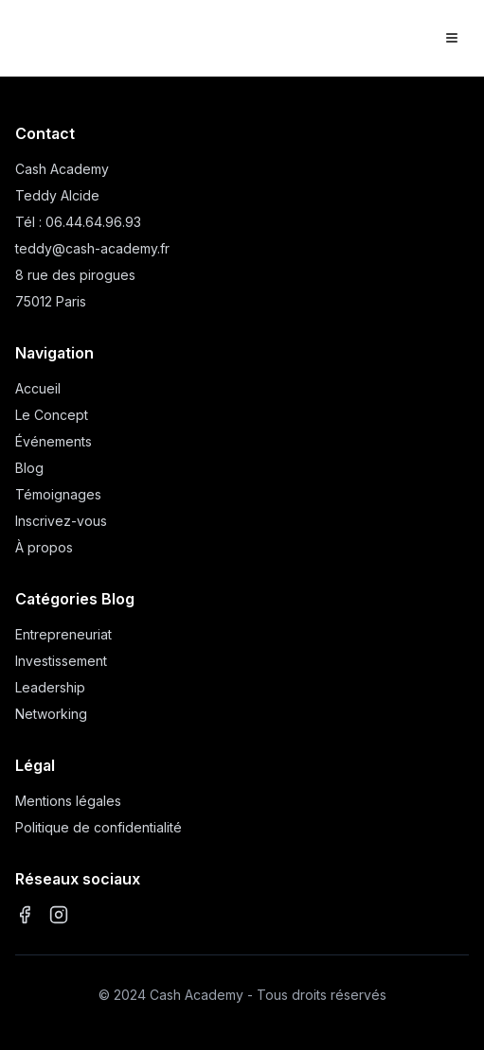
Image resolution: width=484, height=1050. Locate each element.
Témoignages (58, 494)
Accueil (38, 388)
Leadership (50, 687)
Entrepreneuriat (63, 634)
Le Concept (51, 415)
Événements (53, 441)
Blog (29, 468)
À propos (44, 547)
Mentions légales (68, 801)
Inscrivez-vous (61, 521)
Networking (51, 714)
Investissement (61, 661)
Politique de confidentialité (98, 827)
